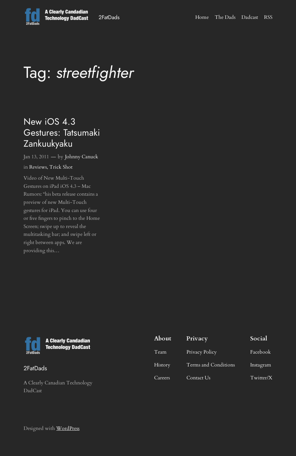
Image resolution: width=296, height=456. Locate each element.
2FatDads (109, 17)
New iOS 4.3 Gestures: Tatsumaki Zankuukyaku (62, 132)
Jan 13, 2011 (36, 156)
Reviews (38, 167)
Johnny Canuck (81, 156)
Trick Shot (61, 167)
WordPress (67, 428)
